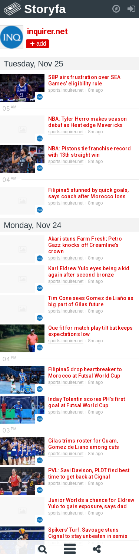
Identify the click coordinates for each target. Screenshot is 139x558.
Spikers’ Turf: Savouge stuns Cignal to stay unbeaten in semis (87, 533)
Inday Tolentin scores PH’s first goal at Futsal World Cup (86, 402)
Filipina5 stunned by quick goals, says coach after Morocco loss (88, 193)
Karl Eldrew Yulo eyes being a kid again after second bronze (89, 271)
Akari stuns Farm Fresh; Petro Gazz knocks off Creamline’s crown (85, 245)
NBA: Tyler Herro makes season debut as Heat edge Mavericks (87, 122)
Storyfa (45, 9)
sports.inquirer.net (65, 90)
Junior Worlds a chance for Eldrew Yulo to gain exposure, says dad (91, 503)
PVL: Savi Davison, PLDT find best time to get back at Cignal (89, 473)
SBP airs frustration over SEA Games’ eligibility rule (84, 80)
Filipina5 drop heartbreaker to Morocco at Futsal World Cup (85, 372)
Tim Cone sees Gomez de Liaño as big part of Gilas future (90, 301)
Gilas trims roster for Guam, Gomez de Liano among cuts (83, 444)
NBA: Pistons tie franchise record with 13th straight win (89, 152)
